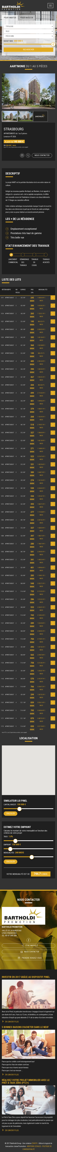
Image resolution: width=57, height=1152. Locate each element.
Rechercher (28, 49)
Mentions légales (34, 1146)
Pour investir (26, 17)
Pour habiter (10, 17)
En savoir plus (12, 1022)
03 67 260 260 (11, 935)
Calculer (10, 813)
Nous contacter (41, 155)
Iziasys (34, 1143)
